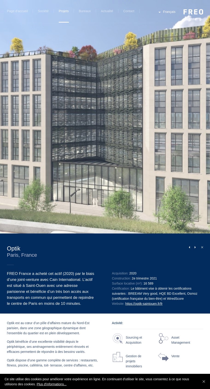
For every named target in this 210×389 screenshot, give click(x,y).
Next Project (195, 247)
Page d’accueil (17, 11)
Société (43, 11)
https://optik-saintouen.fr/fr (144, 303)
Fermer (201, 247)
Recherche (146, 13)
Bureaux (85, 11)
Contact (128, 11)
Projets (64, 11)
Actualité (107, 11)
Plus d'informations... (52, 384)
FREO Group (193, 11)
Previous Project (189, 247)
